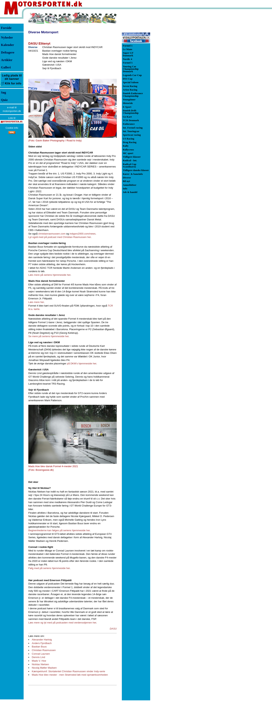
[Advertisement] (170, 68)
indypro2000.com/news (83, 233)
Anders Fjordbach (42, 643)
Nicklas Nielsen (40, 664)
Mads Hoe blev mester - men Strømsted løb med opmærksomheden (70, 674)
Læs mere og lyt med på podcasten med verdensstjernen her (62, 622)
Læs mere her (36, 302)
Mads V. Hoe (39, 660)
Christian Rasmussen (44, 650)
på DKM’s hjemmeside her (81, 363)
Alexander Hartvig (42, 639)
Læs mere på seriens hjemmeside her (49, 274)
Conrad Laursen (41, 653)
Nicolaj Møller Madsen (44, 667)
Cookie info (11, 127)
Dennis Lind (38, 657)
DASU (113, 628)
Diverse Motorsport (43, 32)
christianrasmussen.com (52, 233)
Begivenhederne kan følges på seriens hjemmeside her (59, 530)
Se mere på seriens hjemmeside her (48, 336)
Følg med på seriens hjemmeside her (49, 568)
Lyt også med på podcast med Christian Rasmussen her (59, 237)
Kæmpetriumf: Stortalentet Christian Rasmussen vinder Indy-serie (68, 671)
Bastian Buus (39, 646)
